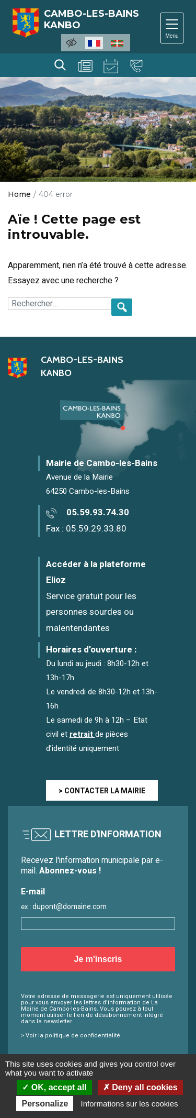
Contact (136, 66)
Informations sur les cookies (129, 1103)
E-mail (33, 892)
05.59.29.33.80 (96, 528)
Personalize (44, 1103)
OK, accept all (54, 1087)
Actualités (85, 66)
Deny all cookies (140, 1087)
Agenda (111, 66)
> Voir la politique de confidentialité (70, 1035)
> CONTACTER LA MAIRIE (102, 790)
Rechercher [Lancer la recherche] (60, 65)
